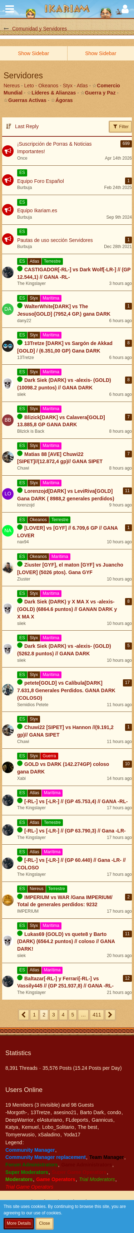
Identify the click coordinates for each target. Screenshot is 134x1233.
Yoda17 (72, 1134)
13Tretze (40, 1112)
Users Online (24, 1089)
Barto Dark (92, 1112)
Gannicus (102, 1120)
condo (114, 1112)
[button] (10, 9)
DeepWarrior (19, 1120)
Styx (68, 85)
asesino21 (65, 1112)
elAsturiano (49, 1120)
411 (97, 1015)
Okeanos (48, 85)
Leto (29, 85)
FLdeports (77, 1120)
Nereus (12, 85)
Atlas (82, 85)
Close (44, 1223)
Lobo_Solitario (58, 1127)
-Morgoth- (16, 1112)
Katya (11, 1127)
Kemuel (30, 1127)
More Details (19, 1223)
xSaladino (49, 1134)
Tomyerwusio (20, 1134)
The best (87, 1127)
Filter (120, 126)
